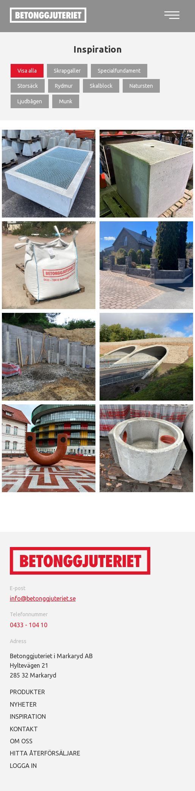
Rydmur (64, 86)
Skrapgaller (67, 71)
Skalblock (101, 86)
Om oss (21, 741)
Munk (65, 101)
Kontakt (24, 729)
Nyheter (23, 704)
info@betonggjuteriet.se (43, 598)
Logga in (23, 765)
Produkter (27, 691)
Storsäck (27, 86)
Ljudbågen (29, 101)
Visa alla (27, 71)
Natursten (141, 86)
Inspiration (28, 716)
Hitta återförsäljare (45, 753)
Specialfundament (119, 71)
